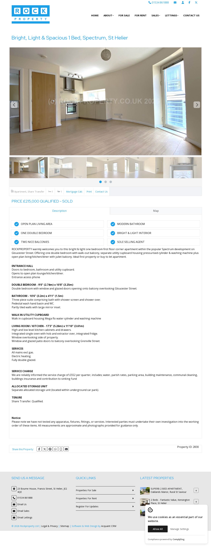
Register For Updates (87, 506)
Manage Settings (179, 529)
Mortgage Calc (74, 191)
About (109, 15)
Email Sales (23, 510)
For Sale (124, 15)
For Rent (141, 15)
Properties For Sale (86, 490)
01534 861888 (159, 2)
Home (95, 15)
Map (156, 211)
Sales (155, 15)
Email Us (22, 504)
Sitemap (64, 526)
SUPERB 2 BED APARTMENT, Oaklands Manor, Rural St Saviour (168, 490)
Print (89, 191)
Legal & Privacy (49, 526)
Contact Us (191, 15)
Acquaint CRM (108, 526)
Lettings (171, 15)
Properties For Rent (86, 498)
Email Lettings (24, 517)
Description (59, 211)
